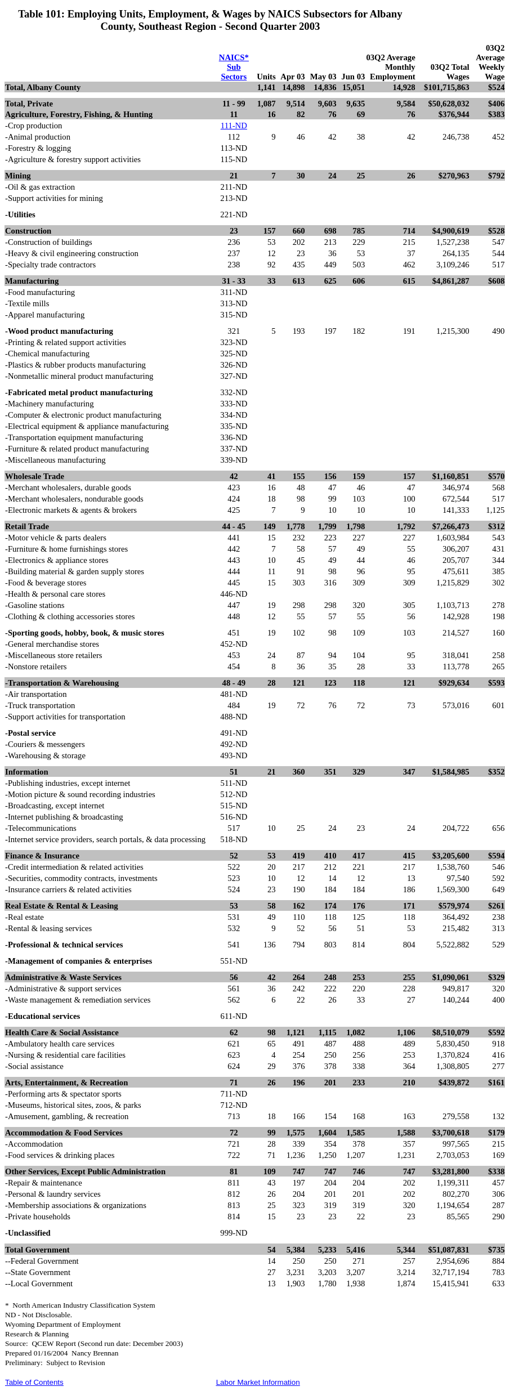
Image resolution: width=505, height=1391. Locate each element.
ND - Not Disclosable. (38, 1315)
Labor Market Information (258, 1382)
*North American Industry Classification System (80, 1305)
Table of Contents (34, 1382)
